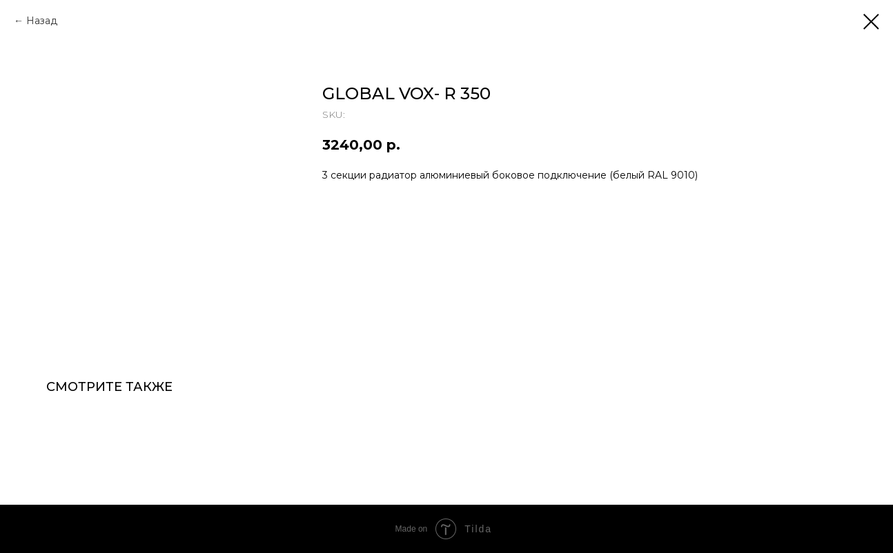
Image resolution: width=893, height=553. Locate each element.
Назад (41, 20)
